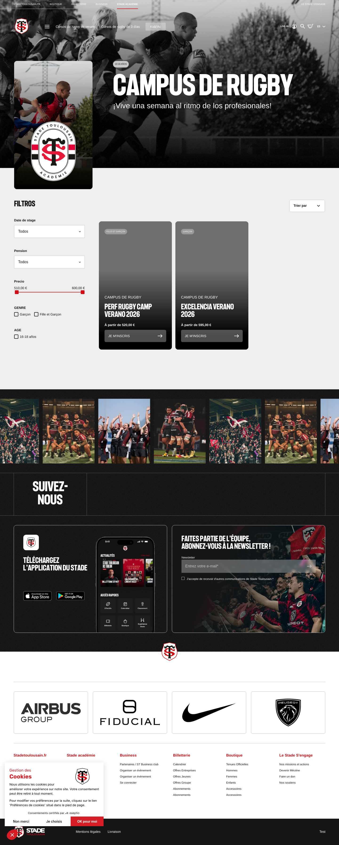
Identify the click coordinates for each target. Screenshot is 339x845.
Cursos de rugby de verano (76, 26)
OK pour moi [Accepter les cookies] (87, 821)
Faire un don (287, 776)
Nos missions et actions (294, 764)
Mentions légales (88, 831)
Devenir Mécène (289, 770)
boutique (56, 4)
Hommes (232, 770)
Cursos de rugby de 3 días (120, 26)
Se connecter (128, 782)
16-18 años (28, 336)
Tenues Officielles (237, 764)
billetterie (78, 4)
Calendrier (179, 764)
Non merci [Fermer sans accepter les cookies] (21, 821)
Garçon (25, 314)
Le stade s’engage (313, 4)
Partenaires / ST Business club (139, 764)
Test (322, 831)
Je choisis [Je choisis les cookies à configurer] (54, 821)
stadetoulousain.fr (27, 4)
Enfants (231, 782)
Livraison (114, 831)
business (102, 4)
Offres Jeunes (181, 776)
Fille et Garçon (50, 314)
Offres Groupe (182, 782)
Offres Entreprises (184, 770)
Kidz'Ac (155, 26)
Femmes (231, 776)
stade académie (127, 4)
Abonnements (181, 788)
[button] (12, 834)
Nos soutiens (287, 782)
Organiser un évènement (135, 770)
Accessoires (234, 788)
